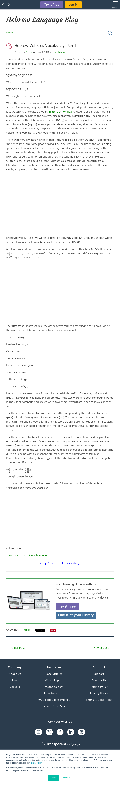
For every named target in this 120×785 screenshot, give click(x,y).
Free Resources (54, 693)
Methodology (54, 687)
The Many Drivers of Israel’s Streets (26, 555)
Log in (73, 4)
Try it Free (51, 4)
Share (27, 630)
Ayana (29, 52)
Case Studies (53, 674)
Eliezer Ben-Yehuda (60, 111)
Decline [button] (66, 778)
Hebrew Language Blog (42, 19)
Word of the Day (54, 706)
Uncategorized (60, 52)
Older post (18, 647)
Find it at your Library (76, 615)
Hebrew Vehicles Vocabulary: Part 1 (45, 46)
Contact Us (99, 680)
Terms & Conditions (99, 700)
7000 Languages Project (54, 700)
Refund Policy (99, 687)
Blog (15, 680)
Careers (15, 687)
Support (99, 674)
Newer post (101, 647)
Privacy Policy (36, 763)
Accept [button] (53, 778)
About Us (15, 674)
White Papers (54, 680)
